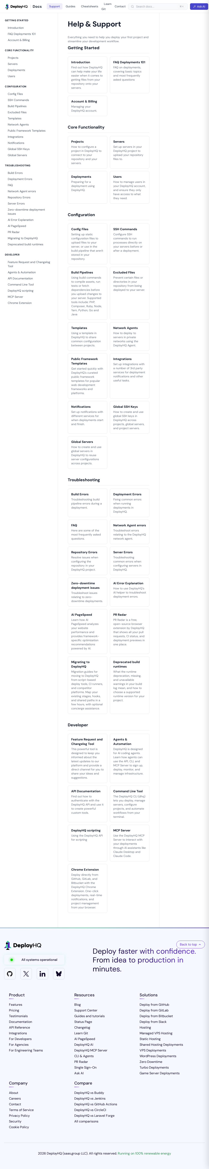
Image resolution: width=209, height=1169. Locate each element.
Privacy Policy (19, 1115)
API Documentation (20, 278)
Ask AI (199, 6)
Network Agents (18, 124)
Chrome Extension (20, 303)
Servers (13, 64)
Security (15, 1121)
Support (54, 6)
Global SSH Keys (19, 149)
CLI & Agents (84, 1056)
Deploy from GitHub (154, 1004)
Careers (15, 1098)
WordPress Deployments (158, 1056)
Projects (13, 58)
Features (15, 1004)
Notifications (16, 143)
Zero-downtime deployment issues (26, 212)
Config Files (15, 94)
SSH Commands (18, 100)
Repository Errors (19, 197)
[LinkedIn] (42, 973)
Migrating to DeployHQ (23, 238)
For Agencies (19, 1044)
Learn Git (106, 6)
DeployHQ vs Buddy (89, 1093)
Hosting (145, 1027)
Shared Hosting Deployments (161, 1044)
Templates (14, 118)
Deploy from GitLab (154, 1010)
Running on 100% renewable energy (144, 1153)
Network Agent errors (22, 191)
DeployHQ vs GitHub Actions (95, 1104)
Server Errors (16, 203)
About (13, 1093)
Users (11, 76)
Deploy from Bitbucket (156, 1016)
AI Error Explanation (20, 220)
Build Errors (15, 173)
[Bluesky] (58, 973)
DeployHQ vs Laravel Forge (94, 1115)
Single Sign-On (85, 1067)
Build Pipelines (17, 106)
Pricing (14, 1010)
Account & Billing (19, 40)
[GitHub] (10, 973)
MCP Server (15, 297)
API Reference (19, 1027)
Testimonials (18, 1016)
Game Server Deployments (160, 1073)
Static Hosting (150, 1039)
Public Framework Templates (27, 130)
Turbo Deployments (154, 1067)
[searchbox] (156, 6)
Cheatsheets (89, 6)
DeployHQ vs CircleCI (90, 1110)
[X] (26, 973)
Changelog (82, 1027)
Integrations (15, 137)
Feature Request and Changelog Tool (29, 264)
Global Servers (17, 155)
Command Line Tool (21, 284)
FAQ (10, 185)
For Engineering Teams (26, 1050)
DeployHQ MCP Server (90, 1050)
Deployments (16, 70)
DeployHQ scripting (20, 290)
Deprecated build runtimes (25, 244)
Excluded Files (17, 112)
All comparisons (86, 1121)
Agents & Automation (22, 272)
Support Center (85, 1010)
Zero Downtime (151, 1062)
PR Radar (14, 232)
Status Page (83, 1022)
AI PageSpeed (17, 226)
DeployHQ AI (83, 1044)
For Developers (20, 1039)
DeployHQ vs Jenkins (90, 1098)
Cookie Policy (19, 1127)
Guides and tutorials (89, 1016)
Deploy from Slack (153, 1022)
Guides (70, 6)
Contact (120, 6)
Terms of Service (21, 1110)
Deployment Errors (20, 179)
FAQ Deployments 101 (22, 34)
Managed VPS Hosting (156, 1033)
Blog (77, 1004)
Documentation (20, 1022)
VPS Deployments (153, 1050)
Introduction (16, 28)
